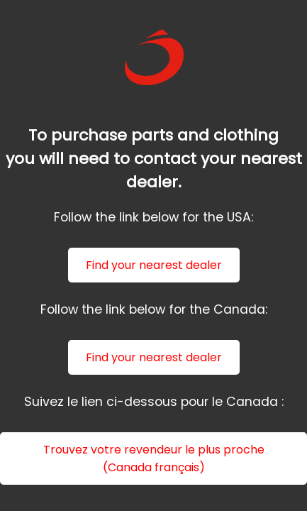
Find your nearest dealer (154, 265)
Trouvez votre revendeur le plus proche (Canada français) (153, 458)
